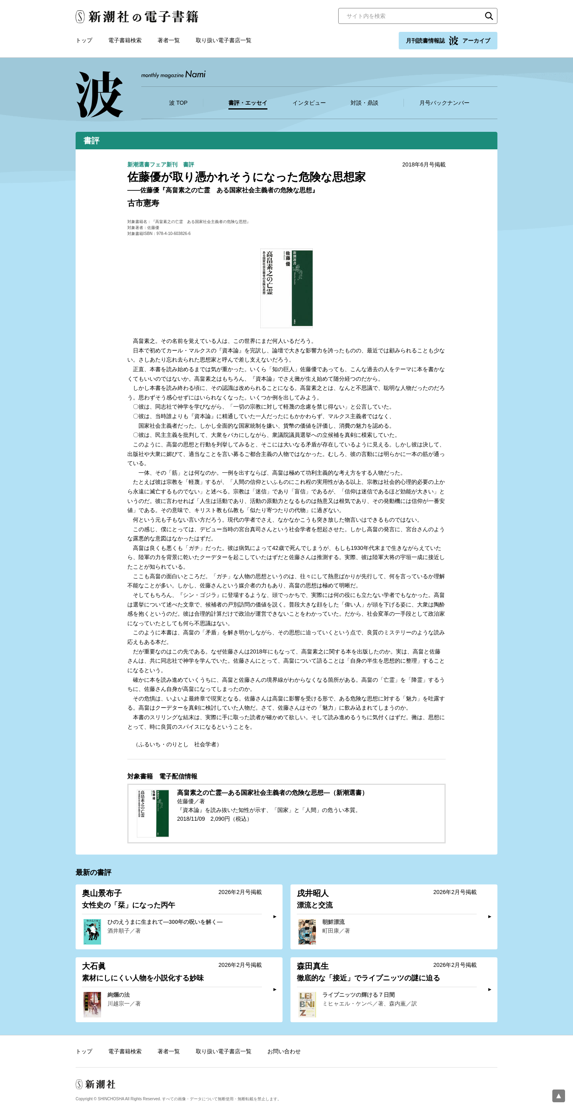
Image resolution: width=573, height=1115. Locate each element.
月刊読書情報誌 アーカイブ (448, 40)
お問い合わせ (284, 1051)
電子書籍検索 (125, 40)
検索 (489, 15)
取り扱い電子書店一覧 (223, 40)
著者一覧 (169, 40)
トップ (84, 40)
